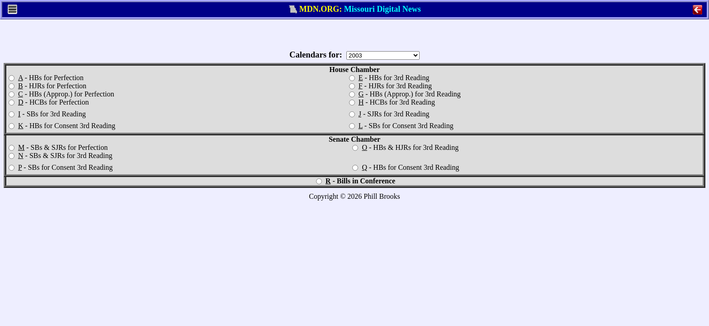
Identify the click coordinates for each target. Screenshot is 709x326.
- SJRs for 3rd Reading (389, 114)
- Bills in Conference (355, 181)
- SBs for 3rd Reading (47, 114)
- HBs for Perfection (46, 78)
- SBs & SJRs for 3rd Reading (60, 155)
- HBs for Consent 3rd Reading (62, 125)
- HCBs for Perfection (49, 102)
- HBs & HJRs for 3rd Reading (405, 147)
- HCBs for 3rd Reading (392, 102)
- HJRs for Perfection (47, 86)
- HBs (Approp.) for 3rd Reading (405, 94)
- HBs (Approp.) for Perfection (61, 94)
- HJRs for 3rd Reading (390, 86)
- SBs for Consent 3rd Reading (401, 125)
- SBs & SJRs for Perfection (58, 147)
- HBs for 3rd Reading (389, 78)
